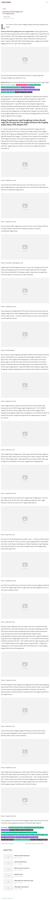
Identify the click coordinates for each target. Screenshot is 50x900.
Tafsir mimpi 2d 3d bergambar (38, 839)
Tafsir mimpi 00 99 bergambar (9, 834)
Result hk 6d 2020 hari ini (20, 861)
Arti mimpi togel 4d (34, 85)
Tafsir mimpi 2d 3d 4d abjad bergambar (27, 837)
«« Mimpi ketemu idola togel (6, 843)
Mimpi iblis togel (18, 874)
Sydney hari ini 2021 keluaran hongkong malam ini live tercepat (19, 832)
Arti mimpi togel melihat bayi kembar (12, 89)
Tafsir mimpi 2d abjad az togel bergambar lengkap (33, 834)
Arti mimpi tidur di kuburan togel (10, 87)
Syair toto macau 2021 (7, 839)
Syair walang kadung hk (8, 837)
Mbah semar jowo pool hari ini (21, 868)
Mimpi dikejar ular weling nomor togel (23, 880)
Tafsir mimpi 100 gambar (16, 827)
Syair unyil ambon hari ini (22, 839)
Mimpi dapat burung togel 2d (21, 886)
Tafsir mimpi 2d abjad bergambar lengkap (21, 830)
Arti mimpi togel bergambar (31, 89)
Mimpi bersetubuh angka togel (21, 855)
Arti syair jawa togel (22, 85)
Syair (4, 8)
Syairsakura (4, 830)
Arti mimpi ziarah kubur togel (23, 92)
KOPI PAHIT (4, 898)
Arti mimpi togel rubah (27, 87)
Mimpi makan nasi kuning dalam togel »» (34, 843)
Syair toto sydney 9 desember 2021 (33, 827)
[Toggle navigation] (46, 2)
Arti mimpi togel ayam (7, 92)
